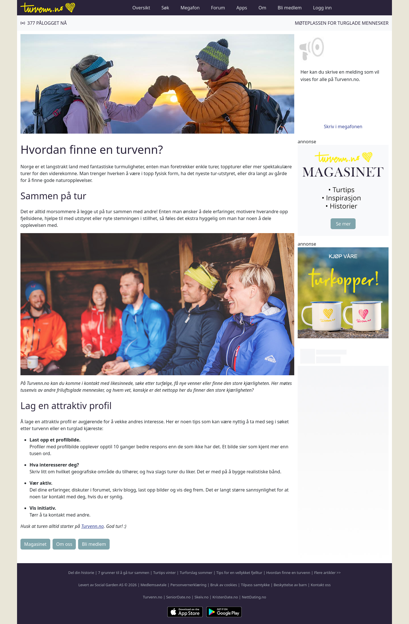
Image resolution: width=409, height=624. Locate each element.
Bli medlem (289, 8)
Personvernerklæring (188, 584)
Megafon (189, 8)
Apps (241, 8)
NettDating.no (254, 597)
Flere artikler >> (327, 572)
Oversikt (141, 8)
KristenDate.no (225, 597)
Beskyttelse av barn (290, 584)
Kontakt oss (321, 584)
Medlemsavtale (153, 584)
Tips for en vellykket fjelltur (239, 572)
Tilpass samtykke (255, 584)
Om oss (64, 544)
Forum (218, 8)
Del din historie (81, 572)
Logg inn (322, 8)
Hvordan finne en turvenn (288, 572)
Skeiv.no (201, 597)
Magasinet (35, 544)
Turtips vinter (164, 572)
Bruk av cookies (223, 584)
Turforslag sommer (196, 572)
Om (262, 8)
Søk (165, 8)
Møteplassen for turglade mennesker (342, 23)
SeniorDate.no (178, 597)
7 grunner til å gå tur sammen (123, 572)
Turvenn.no (92, 526)
